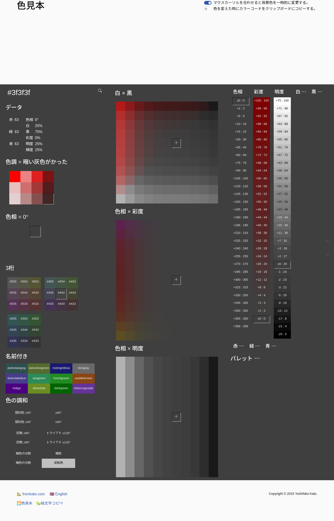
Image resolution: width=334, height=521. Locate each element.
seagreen (38, 378)
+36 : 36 (261, 233)
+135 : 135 (240, 194)
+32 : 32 (261, 240)
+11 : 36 (282, 233)
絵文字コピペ (49, 503)
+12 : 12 (261, 279)
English (58, 494)
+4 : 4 (262, 295)
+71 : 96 (282, 108)
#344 (24, 329)
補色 (58, 453)
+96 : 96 (261, 108)
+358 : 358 (240, 326)
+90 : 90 (241, 170)
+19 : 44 (282, 217)
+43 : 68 (282, 163)
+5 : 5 (241, 116)
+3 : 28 (282, 248)
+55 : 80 (282, 139)
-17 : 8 (282, 318)
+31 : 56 (282, 186)
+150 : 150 (240, 201)
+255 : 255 (240, 256)
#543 (35, 292)
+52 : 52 (261, 194)
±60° (58, 412)
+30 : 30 (241, 139)
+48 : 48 (261, 209)
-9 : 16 (282, 303)
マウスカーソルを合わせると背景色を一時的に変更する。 (261, 3)
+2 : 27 (282, 256)
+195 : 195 (240, 225)
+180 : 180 (240, 217)
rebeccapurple (83, 388)
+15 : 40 (282, 225)
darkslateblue (16, 378)
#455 (50, 281)
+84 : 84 (261, 131)
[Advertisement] (167, 49)
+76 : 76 (261, 147)
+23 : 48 (282, 209)
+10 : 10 (241, 124)
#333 (35, 341)
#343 (35, 329)
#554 (24, 281)
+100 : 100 (261, 100)
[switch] (208, 3)
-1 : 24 (282, 271)
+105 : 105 (240, 178)
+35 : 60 (282, 178)
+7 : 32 (282, 240)
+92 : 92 (261, 116)
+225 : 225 (240, 240)
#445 (50, 292)
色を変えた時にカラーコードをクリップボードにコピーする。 (265, 9)
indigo (17, 388)
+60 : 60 (241, 155)
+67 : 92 (282, 116)
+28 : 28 (261, 248)
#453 (72, 281)
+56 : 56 (261, 186)
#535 (13, 303)
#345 (13, 329)
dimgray (83, 368)
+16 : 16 (261, 271)
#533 (35, 303)
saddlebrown (83, 378)
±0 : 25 (282, 264)
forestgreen (61, 378)
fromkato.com (31, 494)
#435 (50, 303)
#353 (35, 318)
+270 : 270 (240, 264)
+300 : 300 (240, 279)
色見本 (24, 503)
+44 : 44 (261, 217)
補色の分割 (23, 453)
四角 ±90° (23, 433)
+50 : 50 (261, 201)
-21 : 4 (282, 326)
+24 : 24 (261, 256)
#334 (24, 341)
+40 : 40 (261, 225)
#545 (13, 292)
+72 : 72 (261, 155)
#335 (13, 341)
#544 (24, 292)
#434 (61, 303)
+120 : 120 (240, 186)
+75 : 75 (241, 163)
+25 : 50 (282, 201)
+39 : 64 (282, 170)
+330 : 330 (240, 295)
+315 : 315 (240, 287)
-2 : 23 (282, 279)
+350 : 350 (240, 310)
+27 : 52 (282, 194)
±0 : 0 (240, 100)
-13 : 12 (282, 310)
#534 (24, 303)
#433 (72, 303)
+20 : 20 (261, 264)
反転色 (58, 462)
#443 (72, 292)
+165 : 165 (240, 209)
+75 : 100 (282, 100)
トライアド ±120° (58, 433)
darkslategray (16, 368)
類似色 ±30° (23, 412)
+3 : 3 (262, 303)
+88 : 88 (261, 124)
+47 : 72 (282, 155)
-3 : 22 (282, 287)
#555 (13, 281)
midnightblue (61, 368)
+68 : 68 (261, 163)
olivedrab (39, 388)
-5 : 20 (282, 295)
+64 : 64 (261, 170)
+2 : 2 (241, 108)
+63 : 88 (282, 124)
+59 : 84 (282, 131)
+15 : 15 (241, 131)
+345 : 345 (240, 303)
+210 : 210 (240, 233)
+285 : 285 (240, 271)
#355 (13, 318)
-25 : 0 (282, 334)
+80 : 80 (261, 139)
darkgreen (61, 388)
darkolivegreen (39, 368)
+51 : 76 (282, 147)
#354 (24, 318)
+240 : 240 (240, 248)
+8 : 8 (262, 287)
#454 (61, 281)
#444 (61, 292)
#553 (35, 281)
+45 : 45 (241, 147)
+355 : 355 (240, 318)
